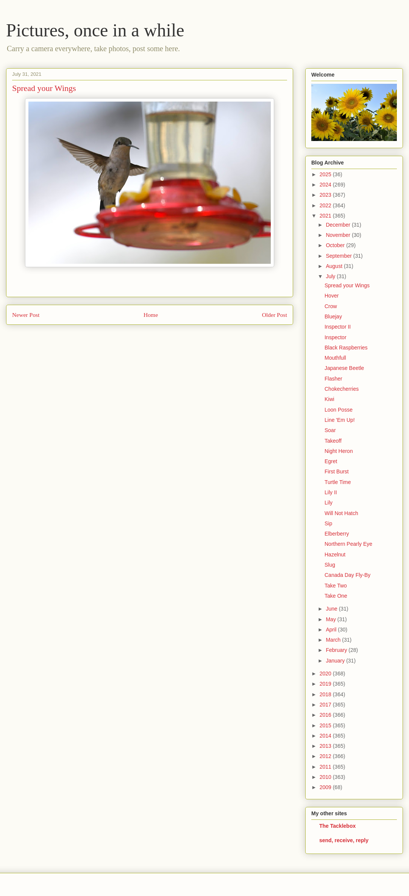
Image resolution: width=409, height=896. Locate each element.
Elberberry (337, 534)
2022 (326, 205)
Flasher (333, 379)
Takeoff (333, 441)
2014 (326, 736)
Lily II (331, 492)
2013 (326, 746)
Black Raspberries (346, 348)
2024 (326, 185)
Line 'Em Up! (340, 420)
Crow (331, 306)
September (339, 256)
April (332, 630)
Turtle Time (338, 482)
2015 (326, 725)
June (332, 609)
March (334, 640)
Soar (330, 430)
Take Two (336, 586)
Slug (330, 565)
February (337, 650)
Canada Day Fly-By (347, 575)
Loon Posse (339, 410)
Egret (331, 461)
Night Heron (339, 451)
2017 (326, 705)
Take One (336, 596)
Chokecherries (342, 389)
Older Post (274, 315)
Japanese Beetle (344, 368)
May (331, 619)
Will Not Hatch (341, 513)
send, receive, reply (343, 840)
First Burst (337, 471)
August (334, 266)
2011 (326, 767)
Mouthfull (335, 358)
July (331, 276)
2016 (326, 715)
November (338, 235)
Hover (332, 296)
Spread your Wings (347, 285)
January (336, 661)
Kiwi (329, 399)
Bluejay (333, 316)
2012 (326, 756)
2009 (326, 787)
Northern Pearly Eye (348, 544)
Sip (328, 523)
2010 (326, 777)
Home (151, 315)
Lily (329, 503)
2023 (326, 195)
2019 (326, 684)
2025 (326, 174)
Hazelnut (335, 554)
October (336, 245)
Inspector (336, 337)
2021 (326, 216)
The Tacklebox (337, 826)
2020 (326, 673)
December (338, 225)
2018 (326, 694)
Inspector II (338, 327)
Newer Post (25, 315)
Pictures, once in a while (95, 30)
